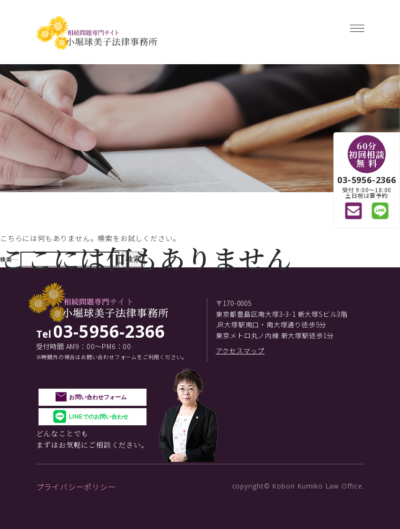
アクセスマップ (240, 350)
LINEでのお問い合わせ (98, 416)
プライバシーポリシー (76, 486)
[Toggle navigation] (357, 26)
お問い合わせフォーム (98, 397)
